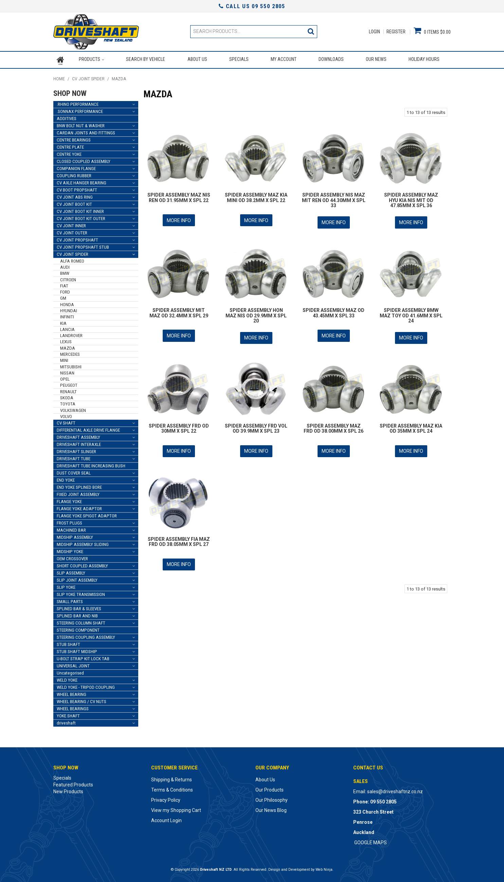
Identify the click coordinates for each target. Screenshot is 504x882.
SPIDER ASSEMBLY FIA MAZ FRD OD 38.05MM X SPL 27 (179, 538)
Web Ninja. (325, 868)
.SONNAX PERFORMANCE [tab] (80, 109)
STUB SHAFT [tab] (68, 643)
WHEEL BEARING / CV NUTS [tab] (81, 700)
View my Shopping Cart (176, 809)
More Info (179, 218)
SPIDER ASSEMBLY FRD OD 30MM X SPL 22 (179, 425)
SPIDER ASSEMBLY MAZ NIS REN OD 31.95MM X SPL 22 (178, 196)
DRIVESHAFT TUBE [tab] (73, 457)
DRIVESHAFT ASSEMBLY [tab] (78, 435)
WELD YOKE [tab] (67, 678)
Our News (376, 59)
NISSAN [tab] (67, 371)
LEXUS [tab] (66, 340)
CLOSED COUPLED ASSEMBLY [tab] (83, 159)
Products (89, 59)
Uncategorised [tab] (70, 671)
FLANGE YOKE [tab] (69, 500)
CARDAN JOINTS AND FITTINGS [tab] (86, 131)
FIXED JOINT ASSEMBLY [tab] (78, 493)
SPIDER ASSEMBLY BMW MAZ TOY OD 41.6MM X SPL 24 (411, 313)
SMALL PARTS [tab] (70, 600)
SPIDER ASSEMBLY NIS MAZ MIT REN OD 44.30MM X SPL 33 (333, 199)
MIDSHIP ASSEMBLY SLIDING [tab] (83, 543)
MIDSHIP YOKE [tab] (70, 550)
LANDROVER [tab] (71, 334)
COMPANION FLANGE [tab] (76, 166)
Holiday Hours (424, 59)
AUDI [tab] (65, 265)
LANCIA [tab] (67, 327)
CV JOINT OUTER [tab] (72, 231)
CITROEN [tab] (68, 278)
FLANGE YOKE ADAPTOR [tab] (79, 507)
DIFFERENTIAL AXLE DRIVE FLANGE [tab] (88, 428)
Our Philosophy (271, 798)
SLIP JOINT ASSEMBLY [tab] (77, 578)
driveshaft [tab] (66, 721)
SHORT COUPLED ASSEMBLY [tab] (82, 564)
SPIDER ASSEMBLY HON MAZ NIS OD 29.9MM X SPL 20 (256, 313)
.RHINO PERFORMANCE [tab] (77, 102)
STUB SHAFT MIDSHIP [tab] (77, 650)
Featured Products (73, 783)
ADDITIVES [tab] (66, 116)
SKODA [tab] (66, 396)
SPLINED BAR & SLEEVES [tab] (79, 607)
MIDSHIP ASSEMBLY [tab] (75, 535)
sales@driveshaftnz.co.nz (395, 790)
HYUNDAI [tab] (68, 309)
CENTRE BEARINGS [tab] (74, 138)
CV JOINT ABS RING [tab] (75, 195)
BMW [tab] (64, 271)
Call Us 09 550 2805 (252, 6)
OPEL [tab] (65, 377)
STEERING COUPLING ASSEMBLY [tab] (86, 635)
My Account (283, 59)
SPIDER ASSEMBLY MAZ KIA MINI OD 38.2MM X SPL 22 (256, 196)
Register (396, 31)
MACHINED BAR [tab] (71, 528)
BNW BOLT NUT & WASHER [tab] (81, 124)
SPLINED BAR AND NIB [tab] (77, 614)
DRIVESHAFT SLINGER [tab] (76, 450)
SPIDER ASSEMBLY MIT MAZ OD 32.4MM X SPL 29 (178, 310)
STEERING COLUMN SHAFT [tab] (81, 621)
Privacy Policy (165, 798)
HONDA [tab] (67, 302)
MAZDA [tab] (67, 346)
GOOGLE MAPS (370, 841)
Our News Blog (271, 809)
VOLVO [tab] (66, 414)
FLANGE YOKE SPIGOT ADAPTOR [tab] (87, 514)
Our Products (269, 788)
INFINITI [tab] (67, 315)
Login (374, 31)
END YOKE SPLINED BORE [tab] (79, 485)
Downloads (331, 59)
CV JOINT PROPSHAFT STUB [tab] (83, 245)
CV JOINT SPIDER (88, 77)
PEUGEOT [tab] (68, 383)
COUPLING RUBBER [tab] (74, 174)
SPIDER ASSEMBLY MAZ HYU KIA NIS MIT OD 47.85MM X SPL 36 (411, 199)
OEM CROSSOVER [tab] (72, 557)
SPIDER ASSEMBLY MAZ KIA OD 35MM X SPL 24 (411, 425)
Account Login (166, 819)
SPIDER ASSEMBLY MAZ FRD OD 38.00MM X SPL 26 (333, 425)
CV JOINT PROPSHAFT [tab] (77, 238)
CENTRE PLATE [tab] (70, 145)
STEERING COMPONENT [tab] (78, 628)
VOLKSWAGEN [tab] (73, 408)
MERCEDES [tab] (70, 352)
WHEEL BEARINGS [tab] (73, 707)
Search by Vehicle (145, 59)
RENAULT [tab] (68, 390)
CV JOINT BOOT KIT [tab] (74, 202)
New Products (68, 790)
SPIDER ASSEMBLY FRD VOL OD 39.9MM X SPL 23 (256, 425)
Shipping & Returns (171, 778)
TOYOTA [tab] (67, 402)
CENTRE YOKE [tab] (69, 152)
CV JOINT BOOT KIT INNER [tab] (80, 209)
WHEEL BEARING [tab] (71, 693)
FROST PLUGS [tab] (69, 521)
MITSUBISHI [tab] (71, 365)
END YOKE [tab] (66, 478)
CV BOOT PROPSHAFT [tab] (77, 188)
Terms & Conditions (172, 788)
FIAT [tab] (64, 284)
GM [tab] (63, 296)
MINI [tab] (64, 359)
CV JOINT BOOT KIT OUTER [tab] (81, 216)
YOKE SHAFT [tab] (68, 714)
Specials (238, 59)
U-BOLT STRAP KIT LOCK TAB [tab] (83, 657)
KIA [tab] (63, 321)
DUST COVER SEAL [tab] (74, 471)
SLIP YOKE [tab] (66, 585)
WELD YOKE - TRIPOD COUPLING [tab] (86, 685)
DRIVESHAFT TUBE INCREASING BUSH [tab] (91, 464)
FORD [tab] (65, 290)
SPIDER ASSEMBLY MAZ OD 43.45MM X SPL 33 (333, 310)
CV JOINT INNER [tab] (71, 224)
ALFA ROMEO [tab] (72, 259)
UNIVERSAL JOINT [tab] (73, 664)
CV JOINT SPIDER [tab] (72, 252)
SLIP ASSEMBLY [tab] (71, 571)
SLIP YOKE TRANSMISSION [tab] (81, 593)
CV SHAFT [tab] (66, 421)
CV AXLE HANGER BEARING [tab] (81, 181)
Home (60, 59)
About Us (197, 59)
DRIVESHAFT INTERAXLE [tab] (79, 443)
